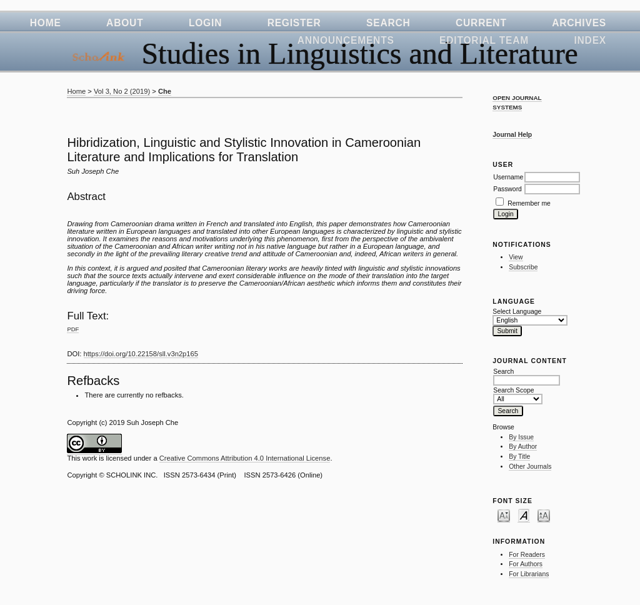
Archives (579, 23)
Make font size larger (544, 515)
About (124, 23)
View (515, 257)
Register (294, 23)
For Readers (527, 554)
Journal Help (512, 134)
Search (388, 23)
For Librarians (529, 574)
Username (508, 177)
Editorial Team (484, 40)
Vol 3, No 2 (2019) (122, 91)
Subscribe (523, 267)
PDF (73, 329)
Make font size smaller (504, 515)
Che (164, 91)
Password (507, 189)
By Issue (521, 437)
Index (590, 40)
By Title (519, 456)
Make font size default (524, 515)
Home (45, 23)
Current (481, 23)
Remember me (529, 203)
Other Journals (530, 466)
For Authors (525, 564)
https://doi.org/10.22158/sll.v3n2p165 (141, 354)
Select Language (516, 311)
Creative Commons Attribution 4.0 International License (245, 458)
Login (205, 23)
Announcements (346, 40)
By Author (523, 446)
